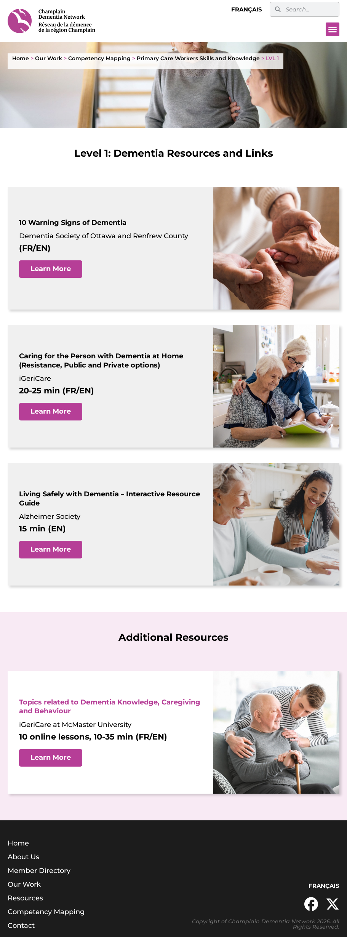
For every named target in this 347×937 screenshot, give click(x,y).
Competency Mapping (99, 58)
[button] (332, 29)
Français (246, 9)
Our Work (48, 58)
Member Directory (39, 870)
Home (20, 58)
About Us (23, 857)
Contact (21, 925)
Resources (25, 898)
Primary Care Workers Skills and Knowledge (198, 58)
